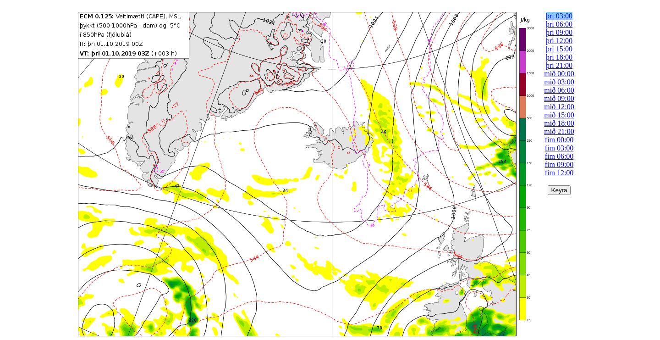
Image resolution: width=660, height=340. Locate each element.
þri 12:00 (559, 41)
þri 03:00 (559, 16)
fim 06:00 (559, 156)
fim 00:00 (559, 140)
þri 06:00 (559, 24)
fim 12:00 (559, 173)
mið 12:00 (559, 107)
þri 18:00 (559, 57)
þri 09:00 (559, 32)
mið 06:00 (559, 90)
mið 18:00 (559, 123)
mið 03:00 (559, 82)
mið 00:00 (559, 74)
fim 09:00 (559, 164)
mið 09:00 (559, 98)
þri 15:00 (559, 49)
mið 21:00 (559, 131)
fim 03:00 (559, 148)
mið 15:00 (559, 115)
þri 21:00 (559, 65)
